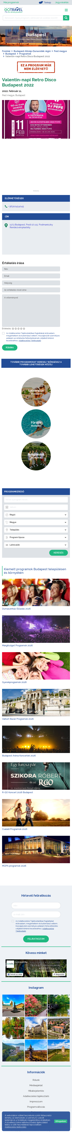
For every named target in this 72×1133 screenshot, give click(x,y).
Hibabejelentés (36, 1091)
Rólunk (36, 1080)
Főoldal (6, 51)
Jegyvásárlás (62, 2)
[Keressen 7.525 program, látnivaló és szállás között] (33, 17)
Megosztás (59, 974)
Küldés (10, 347)
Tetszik (15, 974)
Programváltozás (36, 1107)
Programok (25, 53)
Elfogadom (61, 1121)
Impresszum (36, 1101)
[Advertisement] (36, 173)
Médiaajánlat (36, 1085)
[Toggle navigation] (66, 10)
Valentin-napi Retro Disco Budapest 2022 (29, 82)
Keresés (58, 552)
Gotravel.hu (21, 962)
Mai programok (11, 2)
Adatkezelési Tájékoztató (30, 341)
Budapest (10, 53)
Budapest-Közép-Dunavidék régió (32, 51)
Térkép (45, 2)
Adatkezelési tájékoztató (36, 1096)
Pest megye (60, 51)
